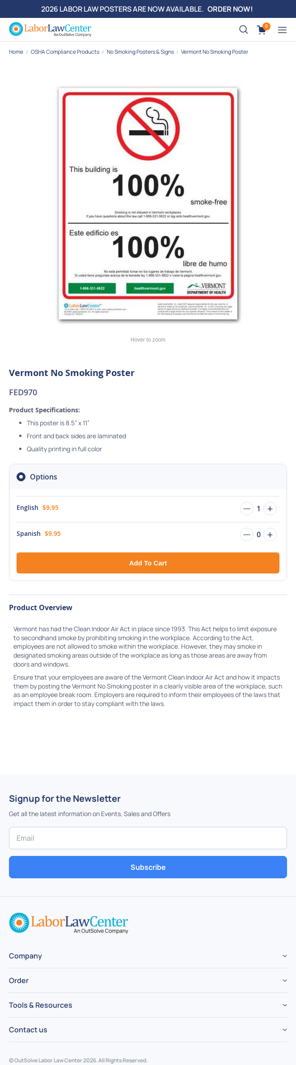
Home (16, 52)
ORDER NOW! (230, 9)
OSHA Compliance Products (65, 52)
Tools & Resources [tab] (40, 1005)
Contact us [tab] (28, 1030)
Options (43, 477)
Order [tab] (19, 980)
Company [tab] (25, 956)
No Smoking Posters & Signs (141, 52)
